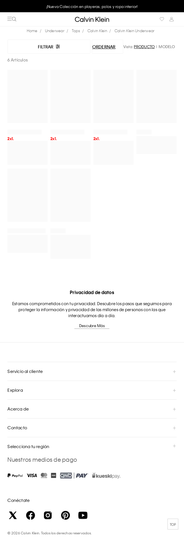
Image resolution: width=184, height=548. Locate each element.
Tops (76, 30)
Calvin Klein (97, 30)
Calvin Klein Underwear (135, 30)
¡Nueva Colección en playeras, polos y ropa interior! (92, 6)
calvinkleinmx (33, 30)
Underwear (54, 30)
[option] (92, 6)
